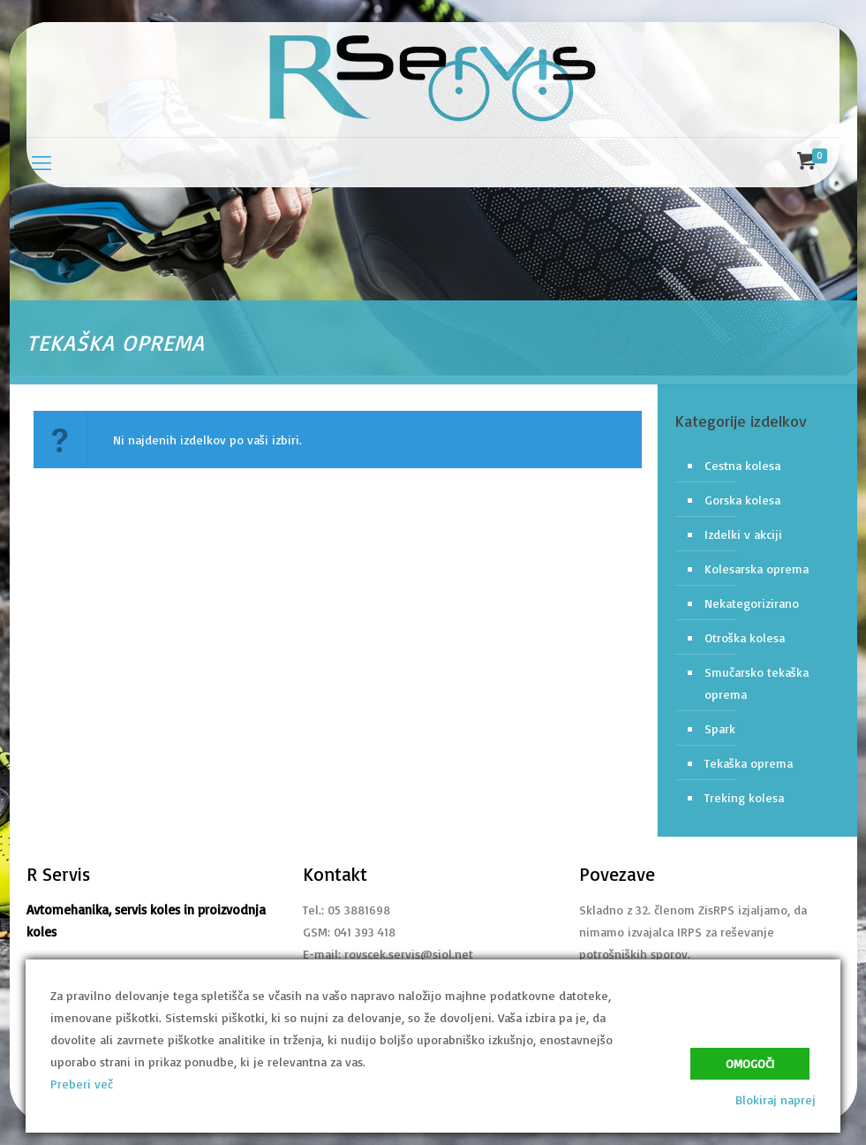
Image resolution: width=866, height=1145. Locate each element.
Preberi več (81, 1083)
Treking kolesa (744, 797)
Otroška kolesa (744, 637)
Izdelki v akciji (743, 534)
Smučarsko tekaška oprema (756, 682)
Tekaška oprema (748, 762)
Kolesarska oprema (756, 568)
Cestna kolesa (742, 465)
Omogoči (750, 1064)
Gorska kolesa (742, 499)
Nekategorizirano (751, 602)
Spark (719, 728)
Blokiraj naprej (775, 1099)
